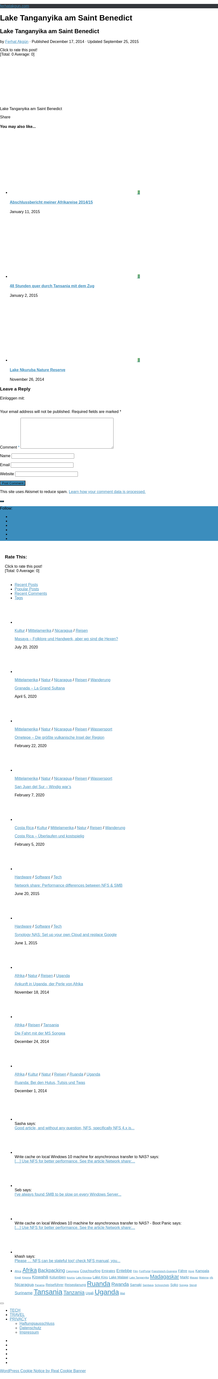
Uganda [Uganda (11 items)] (107, 1298)
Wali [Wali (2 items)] (122, 1299)
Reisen (82, 636)
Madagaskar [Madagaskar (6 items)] (164, 1282)
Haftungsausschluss (37, 1329)
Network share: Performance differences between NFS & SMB (69, 891)
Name (5, 462)
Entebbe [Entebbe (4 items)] (124, 1276)
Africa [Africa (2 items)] (18, 1277)
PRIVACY (18, 1325)
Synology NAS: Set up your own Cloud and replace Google (66, 940)
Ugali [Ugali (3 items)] (89, 1299)
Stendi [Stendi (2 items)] (193, 1290)
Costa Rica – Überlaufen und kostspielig (49, 842)
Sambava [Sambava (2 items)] (148, 1290)
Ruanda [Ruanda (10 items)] (98, 1289)
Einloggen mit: (12, 398)
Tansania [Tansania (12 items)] (48, 1298)
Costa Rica (24, 834)
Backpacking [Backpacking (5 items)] (51, 1276)
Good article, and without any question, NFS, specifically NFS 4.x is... (75, 1134)
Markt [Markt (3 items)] (184, 1283)
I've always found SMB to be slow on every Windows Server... (68, 1200)
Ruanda (76, 1080)
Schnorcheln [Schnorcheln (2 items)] (162, 1290)
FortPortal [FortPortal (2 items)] (145, 1277)
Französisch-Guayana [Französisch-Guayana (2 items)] (164, 1277)
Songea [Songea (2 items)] (183, 1290)
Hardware (23, 883)
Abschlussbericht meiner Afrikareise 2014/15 (51, 202)
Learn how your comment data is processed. (107, 497)
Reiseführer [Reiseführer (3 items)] (55, 1291)
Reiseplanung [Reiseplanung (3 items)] (75, 1291)
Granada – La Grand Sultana (40, 694)
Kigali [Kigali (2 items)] (18, 1283)
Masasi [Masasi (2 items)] (194, 1283)
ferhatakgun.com (14, 6)
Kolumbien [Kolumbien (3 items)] (57, 1283)
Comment (10, 453)
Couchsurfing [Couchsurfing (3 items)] (90, 1277)
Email (5, 471)
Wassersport (101, 735)
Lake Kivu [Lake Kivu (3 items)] (100, 1283)
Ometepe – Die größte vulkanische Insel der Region (59, 743)
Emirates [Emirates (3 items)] (108, 1277)
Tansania (51, 1031)
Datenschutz (30, 1334)
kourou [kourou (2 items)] (71, 1283)
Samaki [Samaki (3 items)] (135, 1291)
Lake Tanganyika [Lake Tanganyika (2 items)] (139, 1283)
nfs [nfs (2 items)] (211, 1283)
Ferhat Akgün (16, 42)
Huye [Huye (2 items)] (191, 1277)
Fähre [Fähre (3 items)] (182, 1277)
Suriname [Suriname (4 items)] (24, 1298)
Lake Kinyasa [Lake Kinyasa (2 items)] (84, 1283)
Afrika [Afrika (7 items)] (29, 1276)
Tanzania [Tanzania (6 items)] (74, 1298)
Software (42, 883)
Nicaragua (64, 636)
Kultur (20, 636)
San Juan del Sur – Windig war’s (43, 793)
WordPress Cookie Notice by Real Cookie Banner (43, 1377)
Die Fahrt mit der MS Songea (40, 1039)
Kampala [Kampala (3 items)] (202, 1277)
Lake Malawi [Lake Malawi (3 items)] (118, 1283)
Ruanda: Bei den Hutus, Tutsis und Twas (50, 1088)
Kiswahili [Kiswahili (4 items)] (40, 1282)
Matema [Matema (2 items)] (204, 1283)
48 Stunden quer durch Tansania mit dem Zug (52, 286)
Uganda (63, 981)
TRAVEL (17, 1320)
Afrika (20, 981)
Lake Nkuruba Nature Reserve (37, 370)
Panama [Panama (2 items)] (40, 1290)
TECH (15, 1316)
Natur (46, 686)
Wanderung (100, 686)
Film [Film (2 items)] (135, 1277)
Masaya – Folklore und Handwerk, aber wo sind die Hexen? (66, 645)
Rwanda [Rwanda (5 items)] (120, 1290)
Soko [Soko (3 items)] (174, 1291)
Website (7, 480)
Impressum (29, 1338)
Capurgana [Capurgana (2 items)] (72, 1277)
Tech (57, 883)
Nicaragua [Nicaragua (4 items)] (24, 1290)
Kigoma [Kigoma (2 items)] (26, 1283)
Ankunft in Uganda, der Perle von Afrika (49, 990)
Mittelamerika (39, 636)
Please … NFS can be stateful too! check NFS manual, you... (67, 1267)
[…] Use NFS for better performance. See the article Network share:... (75, 1167)
